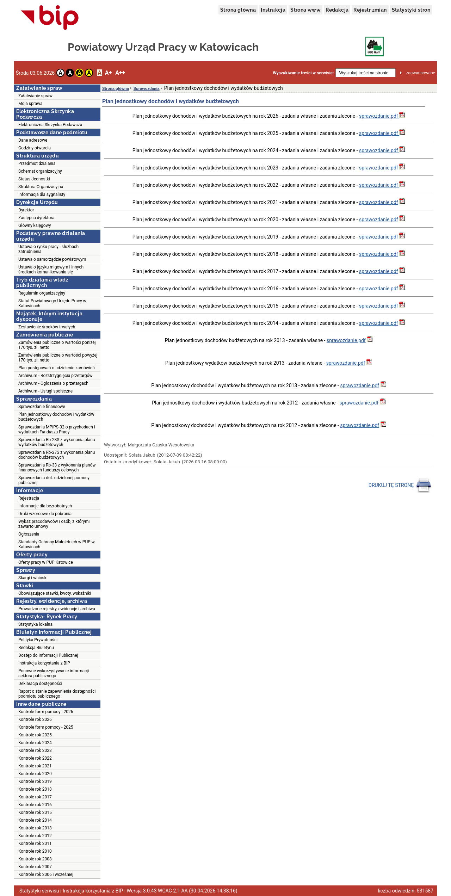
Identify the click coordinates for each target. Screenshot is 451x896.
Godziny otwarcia (34, 148)
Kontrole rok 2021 (35, 766)
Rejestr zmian (370, 10)
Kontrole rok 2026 (35, 719)
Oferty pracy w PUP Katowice (45, 562)
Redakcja (337, 10)
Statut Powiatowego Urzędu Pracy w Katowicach (52, 303)
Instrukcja (273, 10)
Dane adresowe (32, 140)
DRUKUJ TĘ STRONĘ (400, 485)
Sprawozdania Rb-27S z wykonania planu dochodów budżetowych (56, 455)
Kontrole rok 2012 (35, 835)
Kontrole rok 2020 (35, 773)
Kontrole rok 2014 (35, 820)
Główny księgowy (34, 225)
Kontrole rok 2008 (35, 859)
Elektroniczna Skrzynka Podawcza (50, 124)
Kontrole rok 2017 (35, 797)
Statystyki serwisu (39, 891)
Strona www (305, 10)
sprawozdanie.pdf (379, 116)
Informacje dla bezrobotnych (45, 505)
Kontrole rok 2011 (35, 843)
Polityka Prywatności (37, 639)
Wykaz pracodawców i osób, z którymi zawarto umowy (53, 524)
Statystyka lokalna (35, 624)
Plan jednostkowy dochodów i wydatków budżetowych (56, 417)
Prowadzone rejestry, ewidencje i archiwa (56, 608)
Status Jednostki (34, 179)
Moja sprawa (30, 103)
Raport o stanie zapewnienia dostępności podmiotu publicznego (56, 694)
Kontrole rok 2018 (35, 789)
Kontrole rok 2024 (35, 742)
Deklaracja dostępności (40, 683)
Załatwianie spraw (35, 95)
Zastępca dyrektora (36, 217)
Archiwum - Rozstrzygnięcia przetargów (55, 375)
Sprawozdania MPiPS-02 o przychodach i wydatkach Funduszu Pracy (56, 429)
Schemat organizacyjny (40, 171)
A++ (120, 72)
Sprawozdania (147, 88)
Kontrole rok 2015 (35, 812)
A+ (108, 72)
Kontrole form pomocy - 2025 (45, 727)
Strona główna (238, 10)
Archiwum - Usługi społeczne (45, 391)
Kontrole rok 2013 (35, 828)
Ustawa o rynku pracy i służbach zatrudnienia (48, 249)
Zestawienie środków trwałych (46, 327)
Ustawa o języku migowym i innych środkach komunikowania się (51, 269)
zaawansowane (420, 72)
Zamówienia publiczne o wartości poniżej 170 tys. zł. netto (57, 345)
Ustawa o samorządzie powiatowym (52, 259)
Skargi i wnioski (33, 577)
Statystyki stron (411, 10)
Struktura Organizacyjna (40, 186)
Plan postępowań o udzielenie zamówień (56, 367)
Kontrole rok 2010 (35, 851)
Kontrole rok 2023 (35, 750)
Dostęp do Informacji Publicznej (48, 655)
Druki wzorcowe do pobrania (45, 513)
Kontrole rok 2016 (35, 804)
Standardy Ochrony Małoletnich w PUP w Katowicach (56, 544)
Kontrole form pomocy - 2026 (45, 711)
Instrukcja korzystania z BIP (44, 663)
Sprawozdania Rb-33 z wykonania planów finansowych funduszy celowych (57, 467)
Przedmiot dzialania (37, 163)
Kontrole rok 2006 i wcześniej (45, 874)
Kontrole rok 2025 (35, 735)
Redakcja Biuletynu (36, 647)
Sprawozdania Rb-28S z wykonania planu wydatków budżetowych (56, 442)
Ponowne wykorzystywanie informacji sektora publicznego (53, 673)
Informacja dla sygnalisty (41, 194)
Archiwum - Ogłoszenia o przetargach (53, 383)
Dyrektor (26, 210)
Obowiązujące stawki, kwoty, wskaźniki (54, 593)
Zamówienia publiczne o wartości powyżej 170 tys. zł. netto (58, 358)
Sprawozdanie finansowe (41, 406)
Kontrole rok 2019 (35, 781)
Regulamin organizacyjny (41, 293)
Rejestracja (28, 498)
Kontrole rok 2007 (35, 866)
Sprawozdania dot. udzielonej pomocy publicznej (53, 480)
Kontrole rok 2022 (35, 758)
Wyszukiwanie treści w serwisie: (303, 72)
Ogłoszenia (28, 534)
